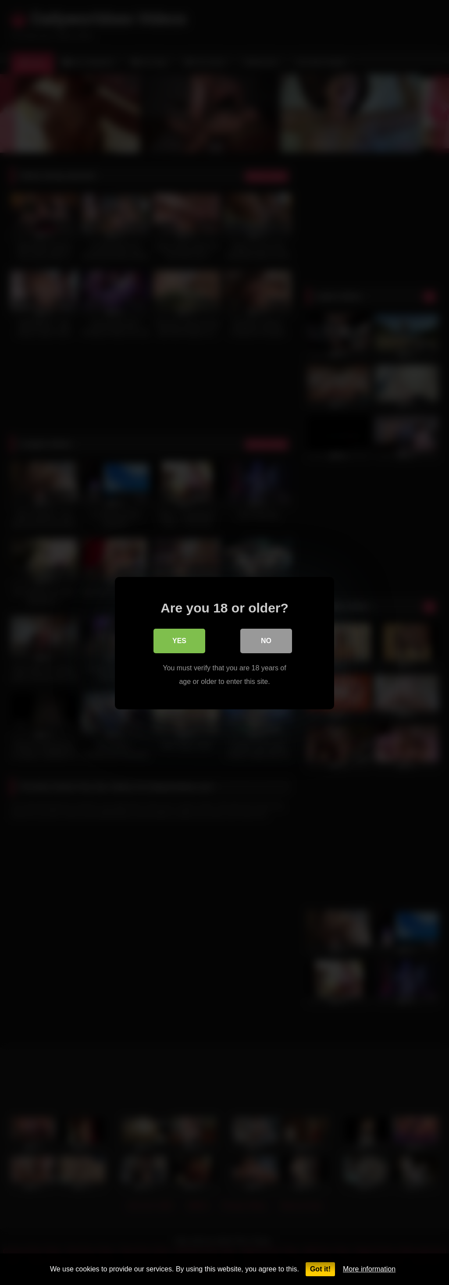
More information (369, 1269)
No (266, 640)
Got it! (320, 1269)
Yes (179, 640)
